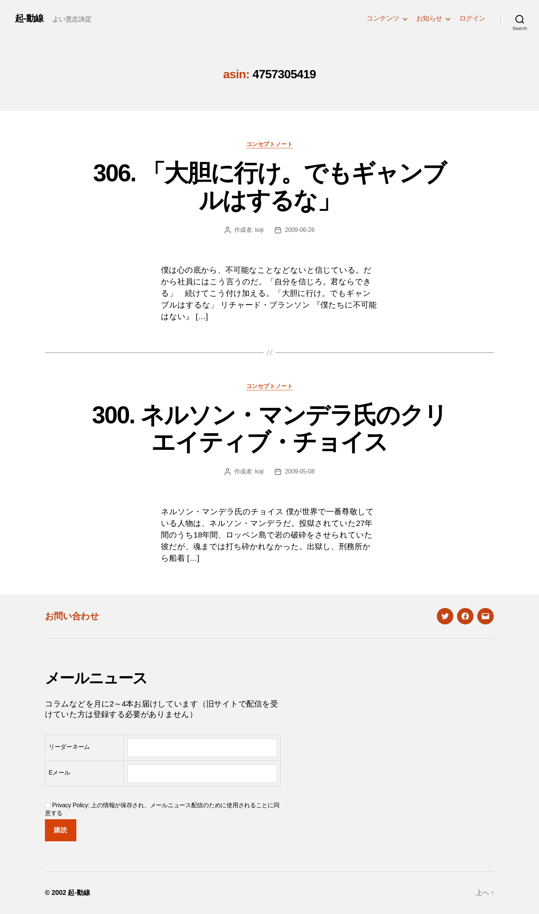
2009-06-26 (299, 230)
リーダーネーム (69, 747)
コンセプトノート (269, 144)
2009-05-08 (299, 471)
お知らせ (429, 18)
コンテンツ (382, 18)
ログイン (472, 18)
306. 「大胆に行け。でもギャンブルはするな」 (269, 187)
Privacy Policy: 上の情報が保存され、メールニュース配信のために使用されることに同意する (162, 809)
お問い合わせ (72, 616)
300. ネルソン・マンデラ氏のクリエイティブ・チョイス (269, 429)
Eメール (59, 772)
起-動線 (29, 18)
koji (259, 230)
